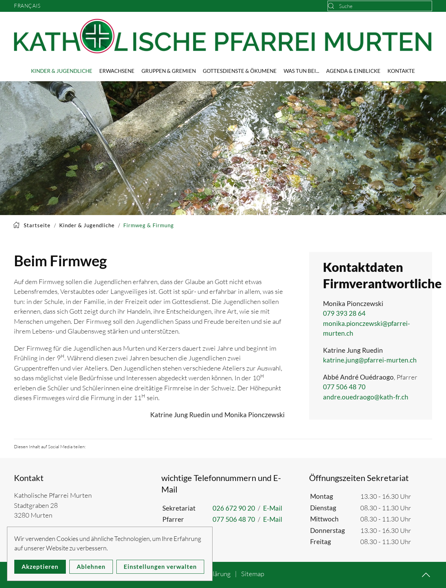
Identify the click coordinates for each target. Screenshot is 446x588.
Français (27, 5)
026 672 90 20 (234, 508)
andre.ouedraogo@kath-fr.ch (365, 397)
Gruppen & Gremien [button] (168, 71)
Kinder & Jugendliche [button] (61, 71)
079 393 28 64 (344, 313)
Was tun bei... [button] (301, 71)
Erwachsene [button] (116, 71)
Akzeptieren (40, 566)
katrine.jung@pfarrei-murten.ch (370, 360)
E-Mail (272, 508)
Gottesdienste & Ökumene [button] (240, 71)
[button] (426, 575)
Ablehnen (91, 566)
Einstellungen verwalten (160, 566)
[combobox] (380, 6)
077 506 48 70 (344, 387)
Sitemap (252, 574)
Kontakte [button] (401, 71)
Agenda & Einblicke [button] (353, 71)
